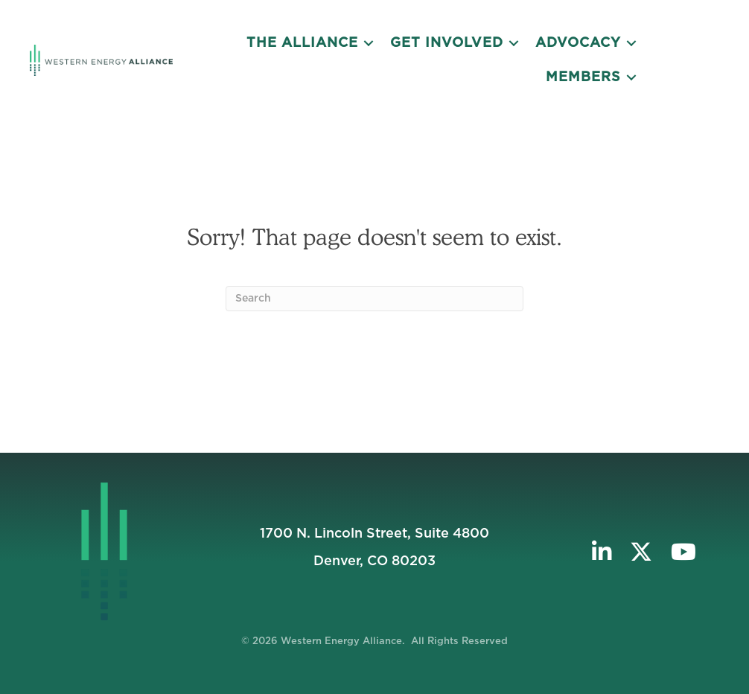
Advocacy (578, 43)
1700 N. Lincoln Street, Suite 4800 (374, 534)
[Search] (374, 298)
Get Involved (446, 43)
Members (583, 77)
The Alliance (302, 43)
